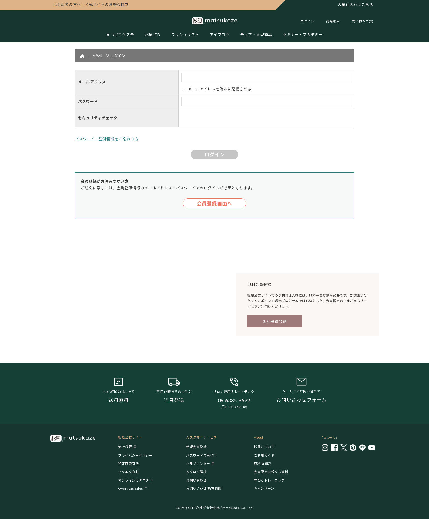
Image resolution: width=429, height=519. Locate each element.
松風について (264, 447)
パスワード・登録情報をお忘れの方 (106, 139)
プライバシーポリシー (135, 455)
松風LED (152, 34)
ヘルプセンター (198, 464)
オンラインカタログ (133, 480)
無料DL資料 (263, 464)
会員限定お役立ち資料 (271, 472)
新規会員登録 (196, 447)
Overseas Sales (130, 488)
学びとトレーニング (269, 480)
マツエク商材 (128, 472)
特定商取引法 (128, 464)
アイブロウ (220, 34)
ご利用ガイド (264, 455)
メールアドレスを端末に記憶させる (219, 88)
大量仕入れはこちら (355, 4)
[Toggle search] (330, 21)
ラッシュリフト (185, 34)
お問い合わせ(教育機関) (204, 488)
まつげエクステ (120, 34)
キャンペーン (264, 488)
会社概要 (125, 447)
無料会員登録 (275, 321)
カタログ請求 (196, 472)
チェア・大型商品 (256, 34)
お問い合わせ (196, 480)
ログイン (307, 21)
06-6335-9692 (234, 400)
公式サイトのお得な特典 (91, 4)
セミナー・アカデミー (303, 34)
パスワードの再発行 (201, 455)
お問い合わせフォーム (301, 400)
